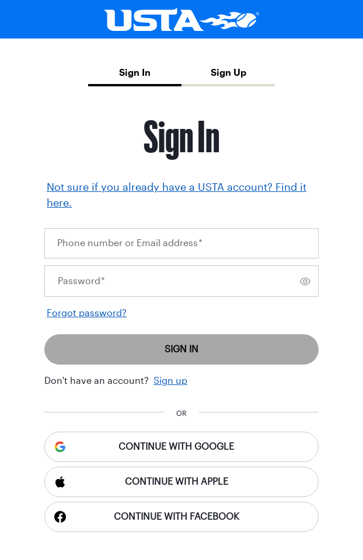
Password (81, 281)
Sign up (170, 381)
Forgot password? (87, 313)
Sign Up (228, 72)
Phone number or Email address (130, 243)
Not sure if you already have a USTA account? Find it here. (176, 195)
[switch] (305, 281)
